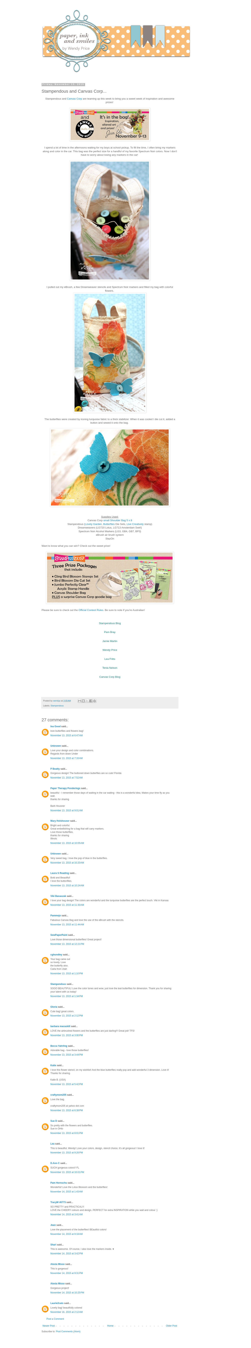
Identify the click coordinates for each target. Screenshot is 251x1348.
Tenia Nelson (109, 667)
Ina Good (55, 726)
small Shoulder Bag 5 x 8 (117, 520)
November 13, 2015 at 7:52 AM (66, 777)
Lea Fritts (110, 659)
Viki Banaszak (58, 896)
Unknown (55, 746)
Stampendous (57, 705)
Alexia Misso (57, 1264)
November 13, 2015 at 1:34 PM (66, 996)
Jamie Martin (109, 641)
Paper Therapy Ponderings (65, 788)
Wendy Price (110, 649)
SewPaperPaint (58, 935)
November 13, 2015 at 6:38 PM (66, 1110)
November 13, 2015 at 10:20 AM (67, 862)
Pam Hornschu (58, 1182)
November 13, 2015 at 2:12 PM (66, 1015)
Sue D (53, 1121)
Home (110, 1325)
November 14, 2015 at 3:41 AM (66, 1214)
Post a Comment (55, 1319)
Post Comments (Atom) (68, 1331)
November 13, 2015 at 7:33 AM (66, 758)
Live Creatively (135, 524)
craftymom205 (58, 1094)
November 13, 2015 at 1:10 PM (66, 973)
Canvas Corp (74, 98)
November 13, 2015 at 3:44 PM (66, 1054)
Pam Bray (109, 632)
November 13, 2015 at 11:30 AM (67, 905)
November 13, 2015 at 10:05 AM (67, 843)
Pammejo (55, 915)
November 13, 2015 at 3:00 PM (66, 1035)
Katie (53, 1065)
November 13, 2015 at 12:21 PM (67, 944)
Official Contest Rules (90, 610)
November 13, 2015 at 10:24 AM (67, 885)
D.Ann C (55, 1163)
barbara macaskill (60, 1026)
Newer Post (49, 1325)
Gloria (53, 1007)
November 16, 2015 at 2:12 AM (66, 1312)
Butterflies (109, 524)
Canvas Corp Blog (109, 676)
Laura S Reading (59, 873)
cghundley (56, 954)
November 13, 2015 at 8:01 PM (66, 1133)
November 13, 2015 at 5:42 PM (66, 1084)
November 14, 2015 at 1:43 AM (66, 1191)
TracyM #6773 (58, 1202)
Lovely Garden (93, 524)
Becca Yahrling (58, 1046)
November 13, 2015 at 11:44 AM (67, 924)
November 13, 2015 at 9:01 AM (66, 810)
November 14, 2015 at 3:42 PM (66, 1253)
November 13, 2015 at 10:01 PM (67, 1172)
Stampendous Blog (110, 623)
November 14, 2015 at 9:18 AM (66, 1234)
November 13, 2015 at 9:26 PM (66, 1152)
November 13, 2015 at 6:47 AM (66, 735)
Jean (53, 1225)
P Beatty (55, 768)
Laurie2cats (57, 1303)
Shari (53, 1244)
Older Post (171, 1325)
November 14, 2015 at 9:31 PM (66, 1273)
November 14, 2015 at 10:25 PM (67, 1292)
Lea (52, 1143)
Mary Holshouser (59, 821)
